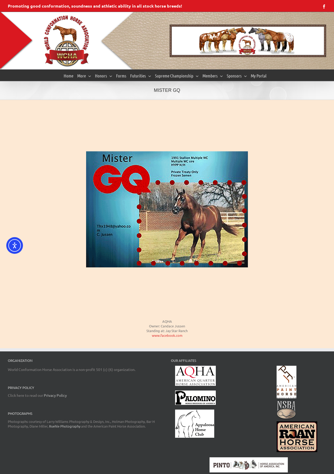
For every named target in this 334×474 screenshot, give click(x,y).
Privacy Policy (55, 395)
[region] (248, 41)
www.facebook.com (167, 335)
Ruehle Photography (64, 426)
